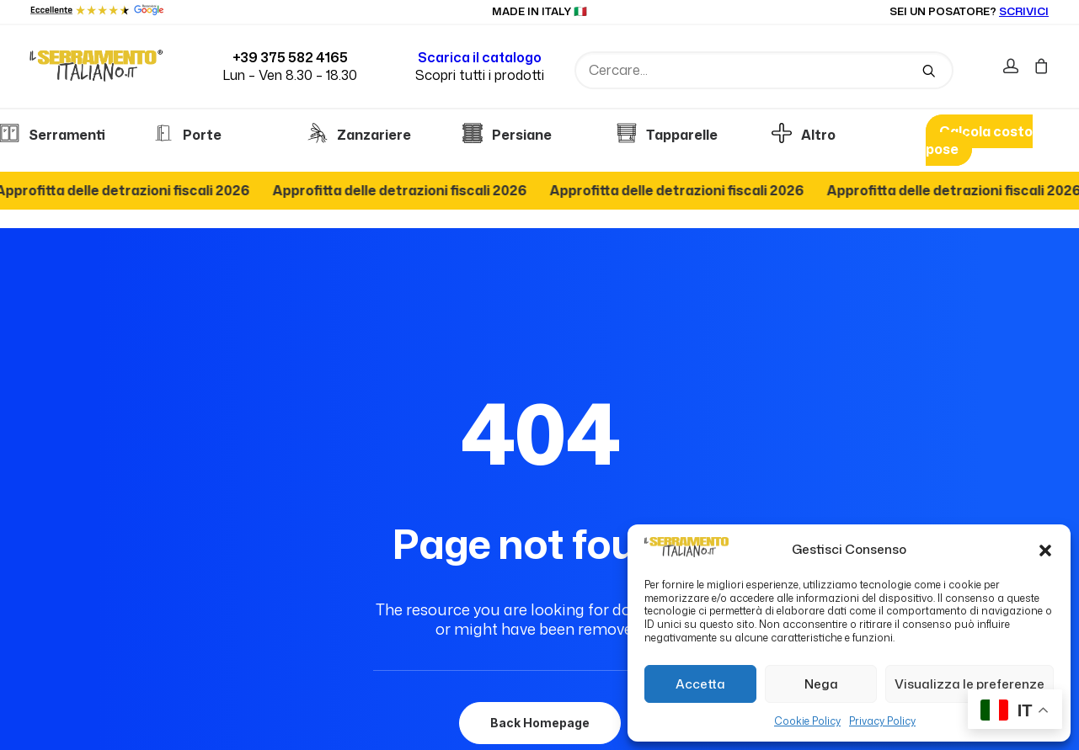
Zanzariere (359, 134)
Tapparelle (667, 134)
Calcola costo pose (979, 140)
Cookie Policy (807, 721)
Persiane (507, 134)
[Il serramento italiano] (97, 65)
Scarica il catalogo (480, 57)
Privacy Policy (882, 721)
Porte (187, 134)
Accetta (700, 684)
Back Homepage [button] (540, 650)
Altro (804, 134)
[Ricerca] (764, 70)
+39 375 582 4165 (290, 57)
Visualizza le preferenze (969, 684)
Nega (821, 684)
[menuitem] (1014, 67)
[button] (1045, 549)
